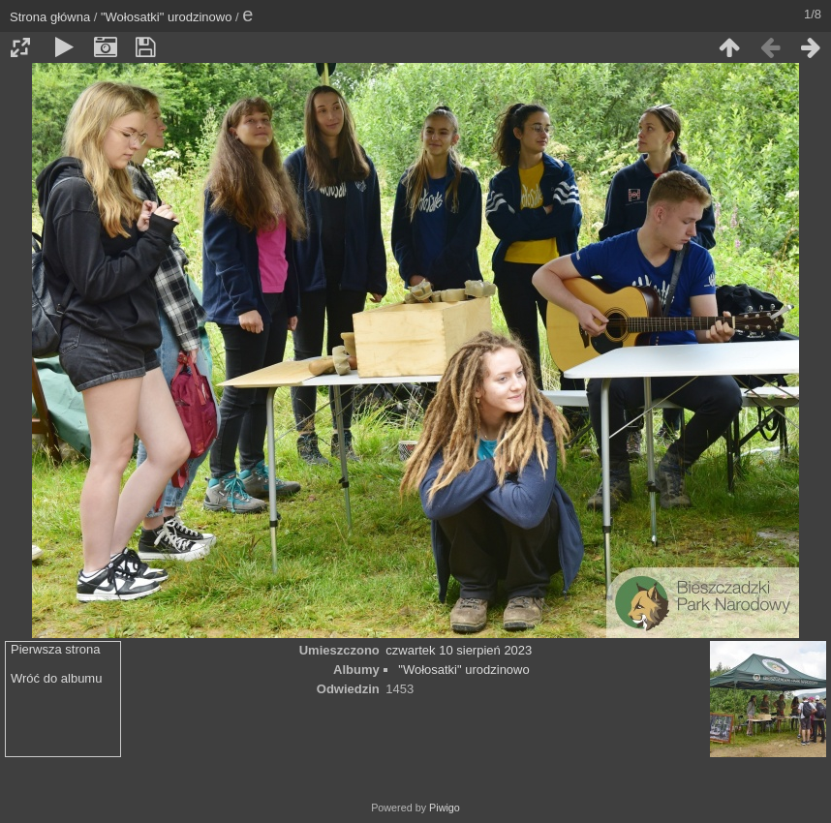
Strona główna (50, 17)
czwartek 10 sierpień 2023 (458, 650)
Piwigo (444, 807)
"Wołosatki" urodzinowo (166, 17)
